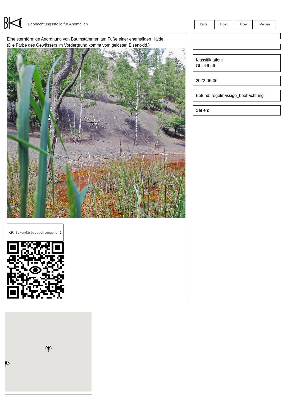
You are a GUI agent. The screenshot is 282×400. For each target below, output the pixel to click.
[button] (48, 348)
